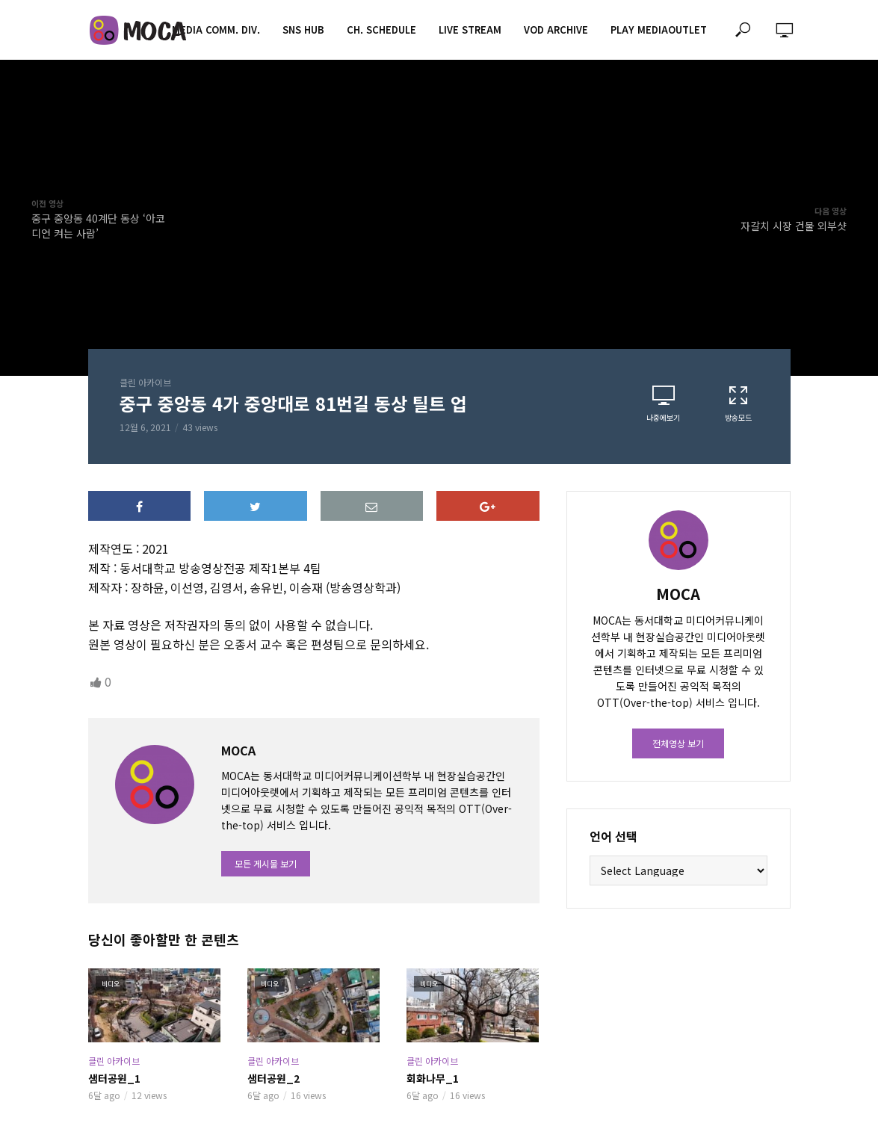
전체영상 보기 (678, 743)
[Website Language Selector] (678, 870)
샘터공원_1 (114, 1078)
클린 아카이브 (145, 382)
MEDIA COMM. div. (216, 29)
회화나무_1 (432, 1078)
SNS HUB (303, 29)
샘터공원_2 (273, 1078)
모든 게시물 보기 (266, 863)
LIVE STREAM (470, 29)
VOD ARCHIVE (556, 29)
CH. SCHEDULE (381, 29)
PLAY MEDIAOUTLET (658, 29)
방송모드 (738, 403)
